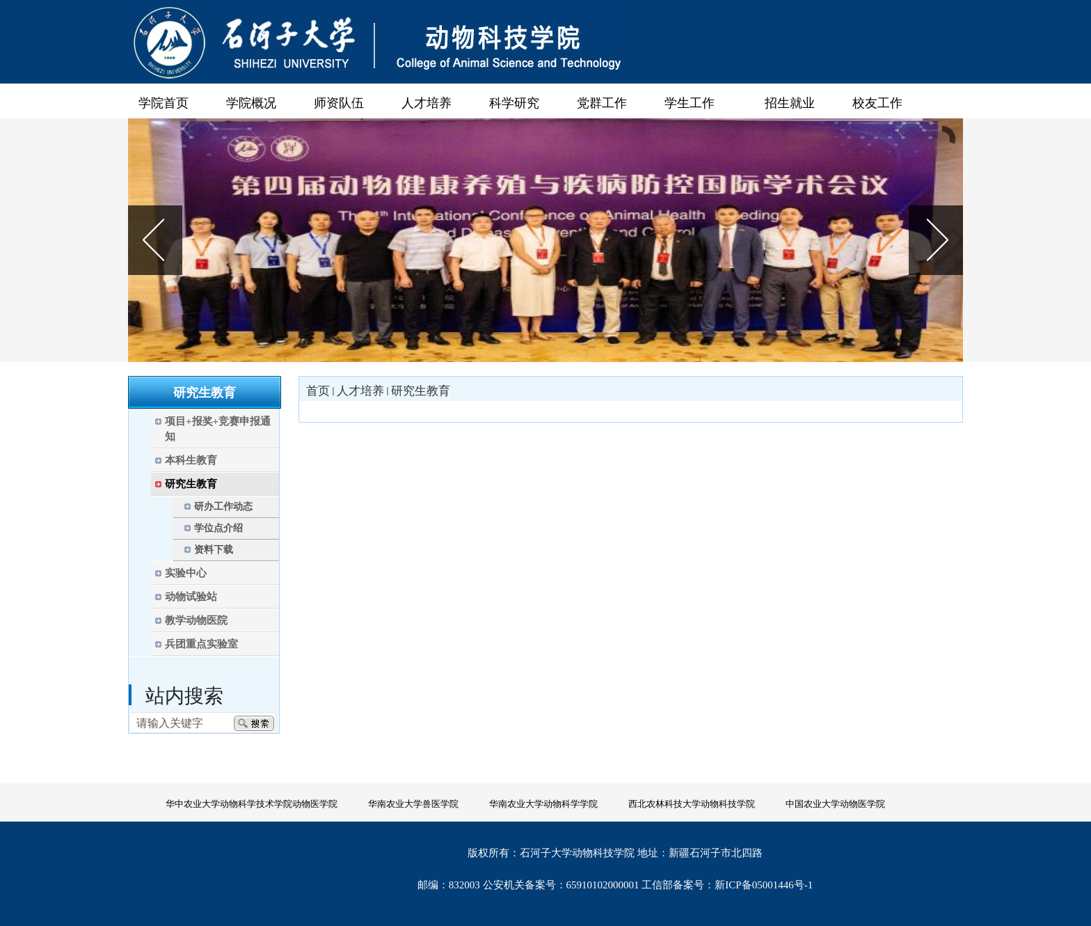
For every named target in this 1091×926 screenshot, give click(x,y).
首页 (318, 391)
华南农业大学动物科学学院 (543, 804)
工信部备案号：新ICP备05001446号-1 (727, 884)
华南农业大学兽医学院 (413, 804)
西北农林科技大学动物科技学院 (691, 804)
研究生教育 (420, 391)
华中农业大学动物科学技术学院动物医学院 (251, 804)
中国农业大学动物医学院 (835, 804)
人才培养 (360, 391)
